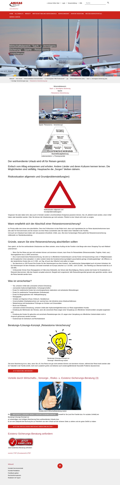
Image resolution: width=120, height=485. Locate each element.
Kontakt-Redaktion (14, 470)
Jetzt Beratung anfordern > (23, 371)
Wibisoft (28, 13)
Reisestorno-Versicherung (60, 93)
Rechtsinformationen (14, 475)
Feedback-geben (13, 473)
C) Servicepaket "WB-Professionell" (55, 78)
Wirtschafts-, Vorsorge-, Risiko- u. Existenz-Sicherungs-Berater (34, 414)
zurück (10, 453)
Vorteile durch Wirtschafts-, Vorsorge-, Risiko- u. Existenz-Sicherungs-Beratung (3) (53, 378)
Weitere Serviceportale (93, 13)
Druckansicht (22, 453)
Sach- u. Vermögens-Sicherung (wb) (97, 78)
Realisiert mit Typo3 (14, 478)
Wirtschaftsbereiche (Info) (77, 78)
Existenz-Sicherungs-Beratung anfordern (30, 433)
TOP (15, 453)
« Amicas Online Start (53, 3)
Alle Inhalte (19, 13)
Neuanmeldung (72, 3)
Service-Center (14, 17)
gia (67, 78)
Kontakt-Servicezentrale (15, 468)
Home (11, 13)
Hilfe (80, 3)
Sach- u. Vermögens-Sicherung (60, 88)
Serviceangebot (63, 13)
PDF (29, 453)
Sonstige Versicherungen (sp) (19, 81)
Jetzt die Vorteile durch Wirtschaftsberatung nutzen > (33, 426)
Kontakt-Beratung (77, 13)
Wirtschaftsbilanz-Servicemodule (44, 13)
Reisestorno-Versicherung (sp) (38, 81)
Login (63, 3)
